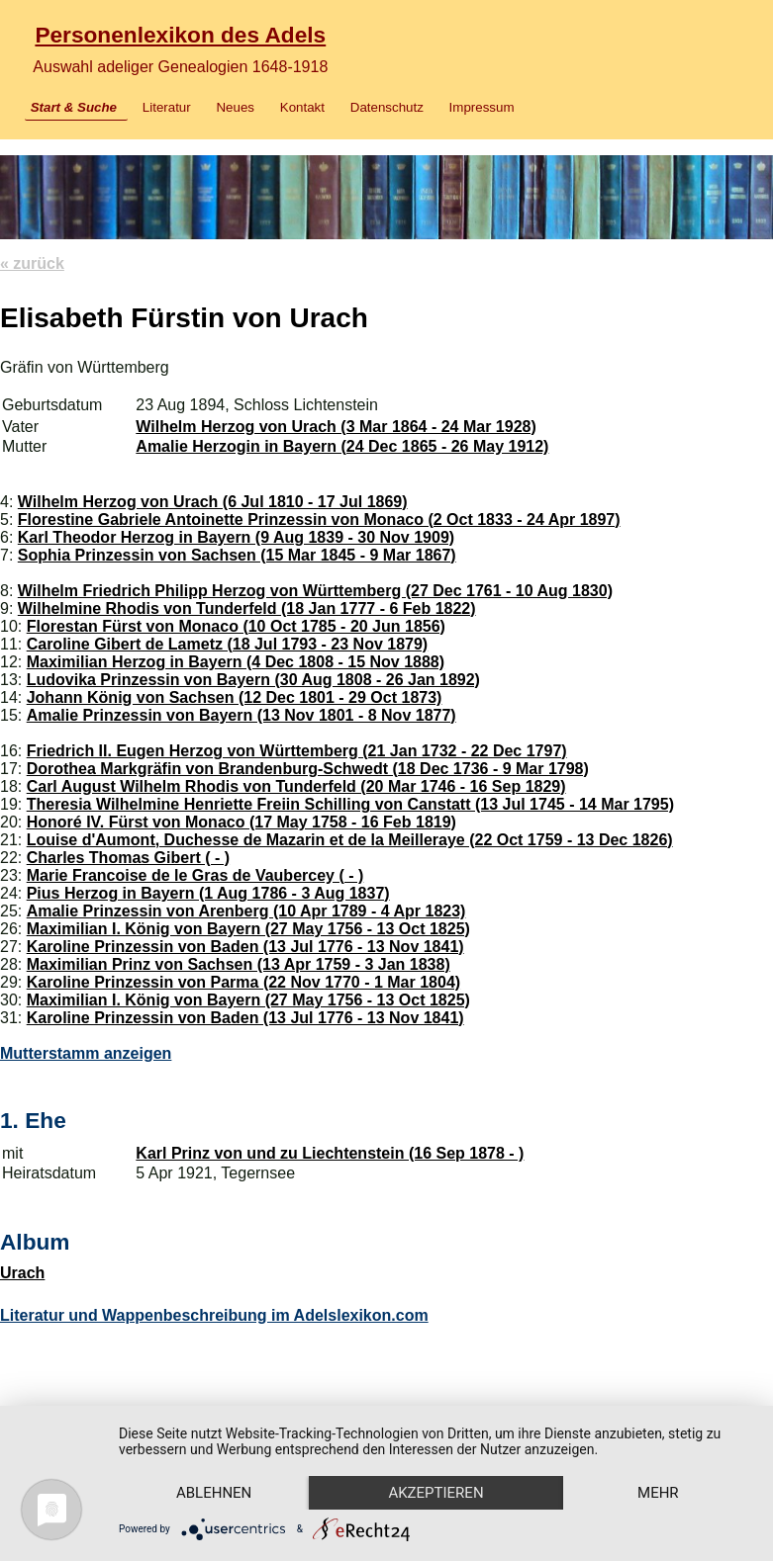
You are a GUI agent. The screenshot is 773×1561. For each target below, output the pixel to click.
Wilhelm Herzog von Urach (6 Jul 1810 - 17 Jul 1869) (213, 501)
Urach (22, 1272)
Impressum (482, 107)
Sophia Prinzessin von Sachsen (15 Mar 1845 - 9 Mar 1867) (237, 555)
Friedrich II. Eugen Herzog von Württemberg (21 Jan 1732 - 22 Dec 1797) (297, 750)
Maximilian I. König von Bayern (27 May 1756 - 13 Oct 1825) (248, 928)
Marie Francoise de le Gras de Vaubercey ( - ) (195, 875)
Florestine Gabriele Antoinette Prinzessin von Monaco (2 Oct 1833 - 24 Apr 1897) (319, 519)
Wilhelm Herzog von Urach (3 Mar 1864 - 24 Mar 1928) (335, 426)
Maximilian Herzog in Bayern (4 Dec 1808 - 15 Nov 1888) (235, 661)
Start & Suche (74, 107)
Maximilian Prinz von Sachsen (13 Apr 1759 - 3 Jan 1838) (238, 964)
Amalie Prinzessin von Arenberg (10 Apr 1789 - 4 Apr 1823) (246, 911)
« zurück (32, 263)
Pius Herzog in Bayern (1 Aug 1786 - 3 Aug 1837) (208, 893)
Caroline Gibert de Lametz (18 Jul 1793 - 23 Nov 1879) (228, 644)
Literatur (167, 107)
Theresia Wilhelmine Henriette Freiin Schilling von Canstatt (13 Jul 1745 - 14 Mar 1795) (350, 804)
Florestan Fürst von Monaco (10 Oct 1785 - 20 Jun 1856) (236, 626)
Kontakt (302, 107)
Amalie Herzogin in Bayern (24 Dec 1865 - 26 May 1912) (342, 446)
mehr (658, 1493)
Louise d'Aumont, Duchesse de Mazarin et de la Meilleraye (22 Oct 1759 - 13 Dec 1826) (350, 839)
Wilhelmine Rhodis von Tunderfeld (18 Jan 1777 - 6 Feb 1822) (247, 608)
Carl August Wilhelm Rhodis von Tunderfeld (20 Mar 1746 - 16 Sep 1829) (296, 786)
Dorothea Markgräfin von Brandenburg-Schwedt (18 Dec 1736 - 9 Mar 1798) (308, 768)
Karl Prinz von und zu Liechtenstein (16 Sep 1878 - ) (330, 1153)
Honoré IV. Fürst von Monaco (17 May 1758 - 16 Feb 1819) (241, 822)
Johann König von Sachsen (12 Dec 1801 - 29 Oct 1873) (234, 697)
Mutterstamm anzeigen (85, 1053)
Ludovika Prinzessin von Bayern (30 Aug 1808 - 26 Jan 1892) (253, 679)
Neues (235, 107)
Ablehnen (213, 1493)
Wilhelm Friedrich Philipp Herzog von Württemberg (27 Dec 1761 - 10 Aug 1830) (315, 590)
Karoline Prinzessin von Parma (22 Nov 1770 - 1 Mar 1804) (243, 982)
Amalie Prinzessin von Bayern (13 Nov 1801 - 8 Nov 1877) (241, 715)
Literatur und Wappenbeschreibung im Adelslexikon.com (214, 1315)
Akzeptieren (435, 1493)
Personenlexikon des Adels (180, 34)
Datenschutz (387, 107)
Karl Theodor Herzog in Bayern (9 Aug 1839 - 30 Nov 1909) (236, 537)
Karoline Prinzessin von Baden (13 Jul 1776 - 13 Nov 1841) (245, 946)
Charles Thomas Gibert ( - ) (128, 857)
